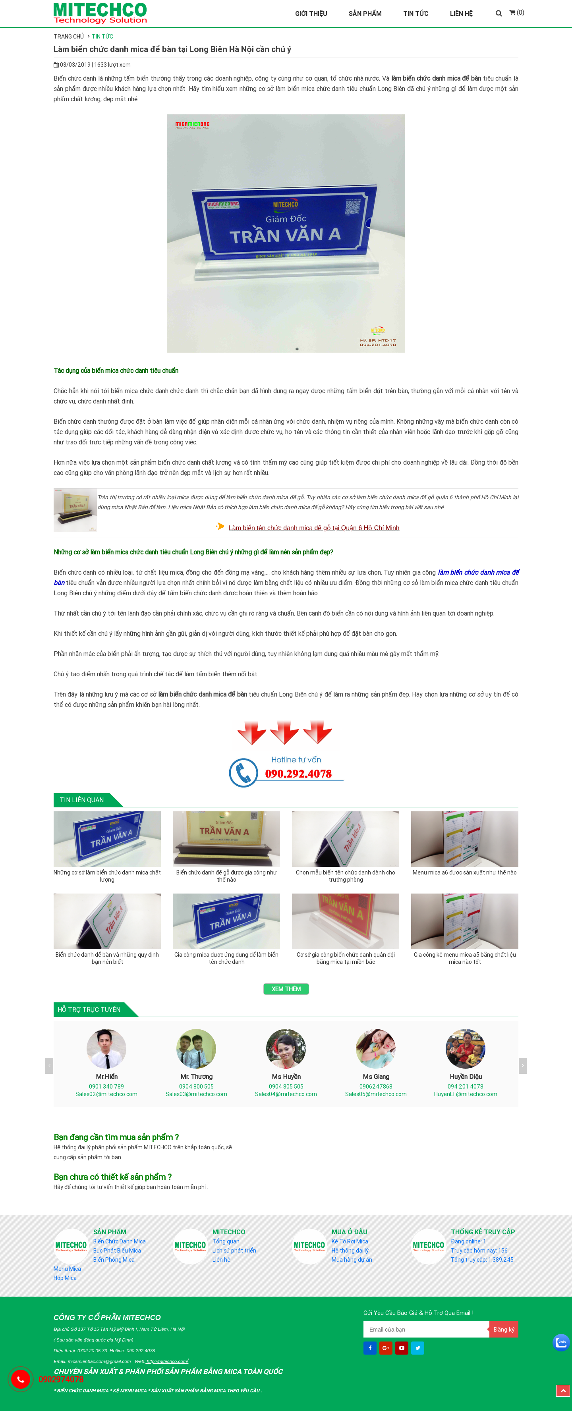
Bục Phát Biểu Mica (117, 1250)
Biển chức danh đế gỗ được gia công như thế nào (226, 876)
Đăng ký (503, 1329)
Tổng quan (226, 1241)
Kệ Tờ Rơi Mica (350, 1241)
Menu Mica (67, 1268)
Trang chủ (69, 36)
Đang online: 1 (468, 1241)
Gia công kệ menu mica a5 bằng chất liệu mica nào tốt (465, 958)
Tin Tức (416, 13)
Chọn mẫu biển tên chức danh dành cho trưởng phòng (345, 876)
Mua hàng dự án (352, 1259)
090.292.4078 (141, 1350)
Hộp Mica (65, 1278)
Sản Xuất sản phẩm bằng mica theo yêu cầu (206, 1391)
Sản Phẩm (365, 13)
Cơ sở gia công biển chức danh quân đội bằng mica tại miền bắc (346, 958)
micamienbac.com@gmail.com (99, 1361)
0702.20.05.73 (92, 1350)
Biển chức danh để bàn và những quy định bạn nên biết (107, 958)
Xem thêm (286, 989)
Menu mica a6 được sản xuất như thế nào (465, 872)
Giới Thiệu (311, 13)
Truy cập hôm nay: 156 (479, 1250)
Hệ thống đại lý (350, 1250)
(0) (516, 12)
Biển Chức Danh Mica (119, 1241)
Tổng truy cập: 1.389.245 (482, 1259)
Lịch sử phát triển (234, 1250)
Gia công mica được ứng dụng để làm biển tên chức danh (226, 958)
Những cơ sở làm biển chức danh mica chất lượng (107, 876)
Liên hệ (221, 1259)
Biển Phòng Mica (114, 1259)
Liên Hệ (461, 13)
